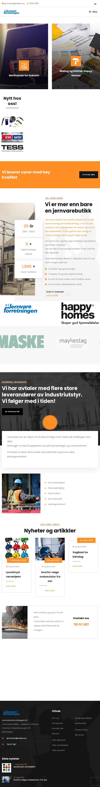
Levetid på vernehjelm (24, 766)
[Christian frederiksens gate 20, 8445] (50, 666)
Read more (11, 586)
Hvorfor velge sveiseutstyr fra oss (50, 576)
